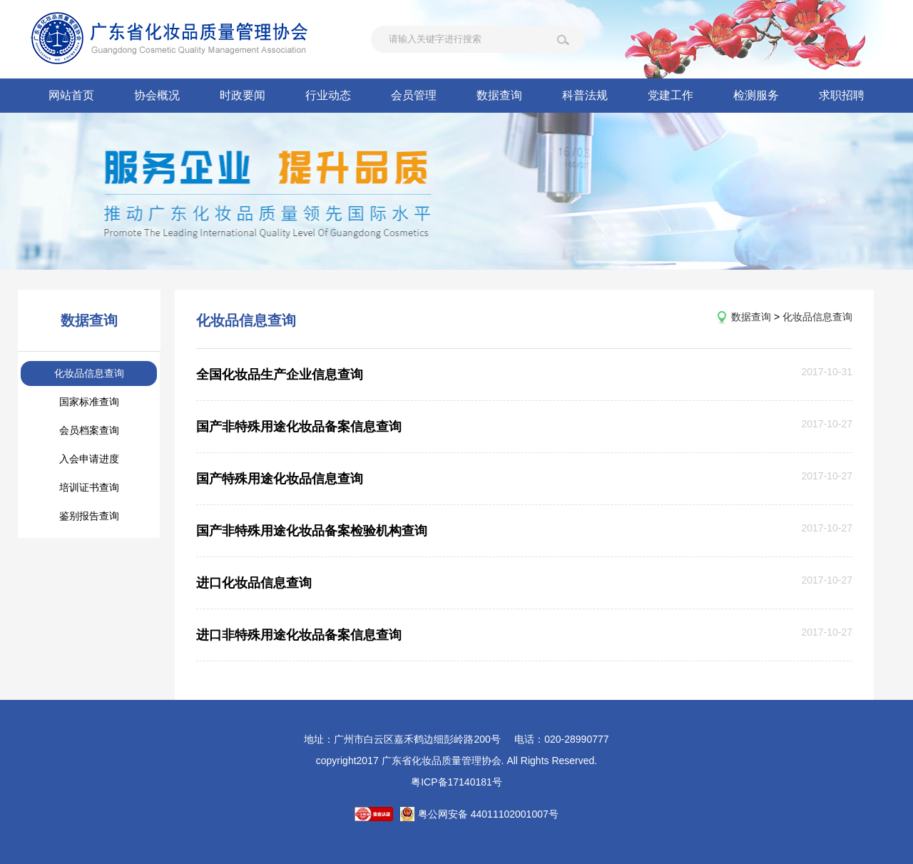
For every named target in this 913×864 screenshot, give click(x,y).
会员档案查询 (89, 430)
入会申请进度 (89, 458)
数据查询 (499, 95)
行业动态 (328, 95)
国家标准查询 (89, 401)
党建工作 (670, 95)
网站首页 (71, 95)
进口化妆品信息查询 (254, 583)
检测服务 (756, 95)
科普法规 (585, 95)
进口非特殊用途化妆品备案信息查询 (299, 635)
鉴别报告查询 (89, 516)
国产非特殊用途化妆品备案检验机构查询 (311, 531)
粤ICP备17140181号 (456, 782)
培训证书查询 (89, 487)
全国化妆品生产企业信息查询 (279, 374)
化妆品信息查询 (89, 373)
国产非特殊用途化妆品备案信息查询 (299, 427)
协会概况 (157, 95)
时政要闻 (242, 95)
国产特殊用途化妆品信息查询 (279, 479)
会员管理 (414, 95)
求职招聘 (841, 95)
